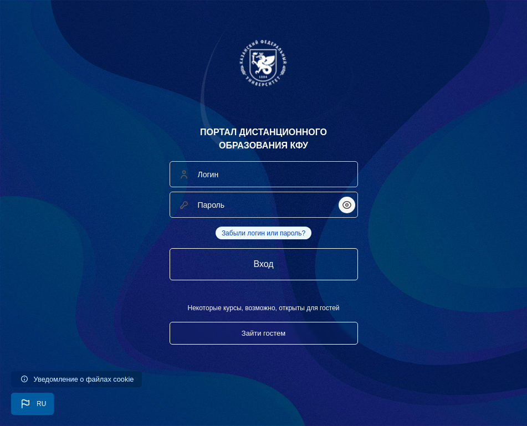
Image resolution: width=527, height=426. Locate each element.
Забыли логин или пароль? (263, 233)
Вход (263, 264)
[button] (32, 404)
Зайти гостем (263, 333)
